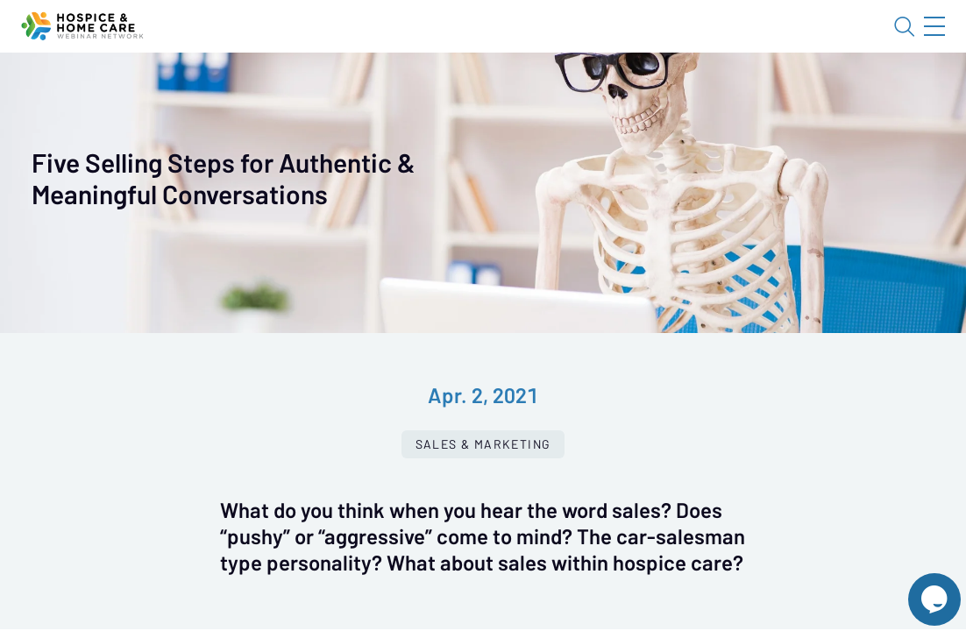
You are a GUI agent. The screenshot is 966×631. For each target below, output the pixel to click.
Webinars (311, 92)
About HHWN (793, 41)
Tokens (496, 92)
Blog (685, 41)
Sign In (914, 41)
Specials (616, 92)
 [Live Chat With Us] (919, 587)
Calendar (408, 92)
